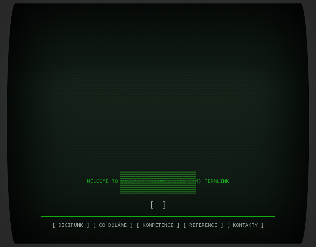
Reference (203, 225)
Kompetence (158, 225)
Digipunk (70, 225)
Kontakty (245, 225)
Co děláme (113, 225)
